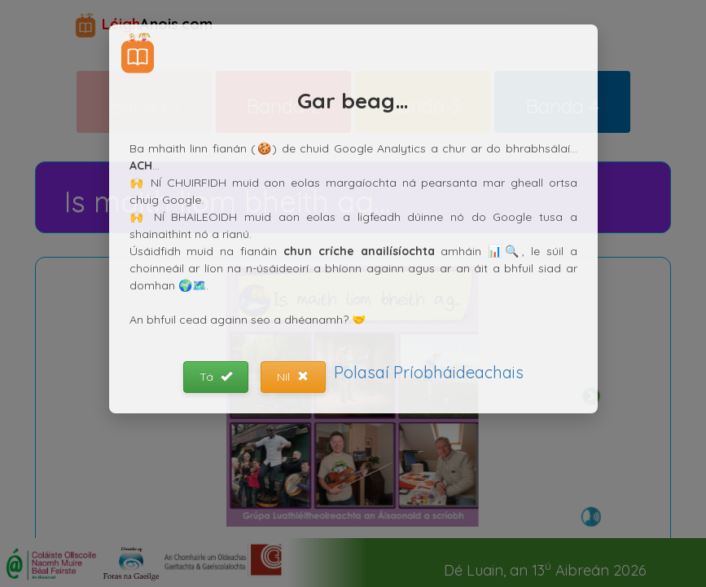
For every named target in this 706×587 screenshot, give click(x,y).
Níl (293, 376)
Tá (216, 376)
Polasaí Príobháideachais (429, 372)
